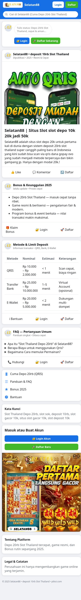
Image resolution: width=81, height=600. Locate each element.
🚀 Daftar (67, 230)
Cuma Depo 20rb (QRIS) (24, 374)
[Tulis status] (33, 29)
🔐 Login (21, 41)
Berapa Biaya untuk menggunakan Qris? (35, 348)
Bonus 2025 (15, 389)
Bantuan (13, 397)
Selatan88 (12, 142)
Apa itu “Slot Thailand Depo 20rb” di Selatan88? (40, 344)
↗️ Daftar (67, 172)
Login (58, 4)
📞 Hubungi (16, 362)
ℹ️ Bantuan (15, 319)
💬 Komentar (41, 172)
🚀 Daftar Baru (41, 447)
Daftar (72, 4)
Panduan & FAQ (18, 382)
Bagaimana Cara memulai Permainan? (34, 352)
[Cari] (42, 14)
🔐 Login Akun (41, 438)
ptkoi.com (57, 581)
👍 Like (16, 172)
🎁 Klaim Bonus (12, 230)
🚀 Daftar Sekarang (45, 41)
